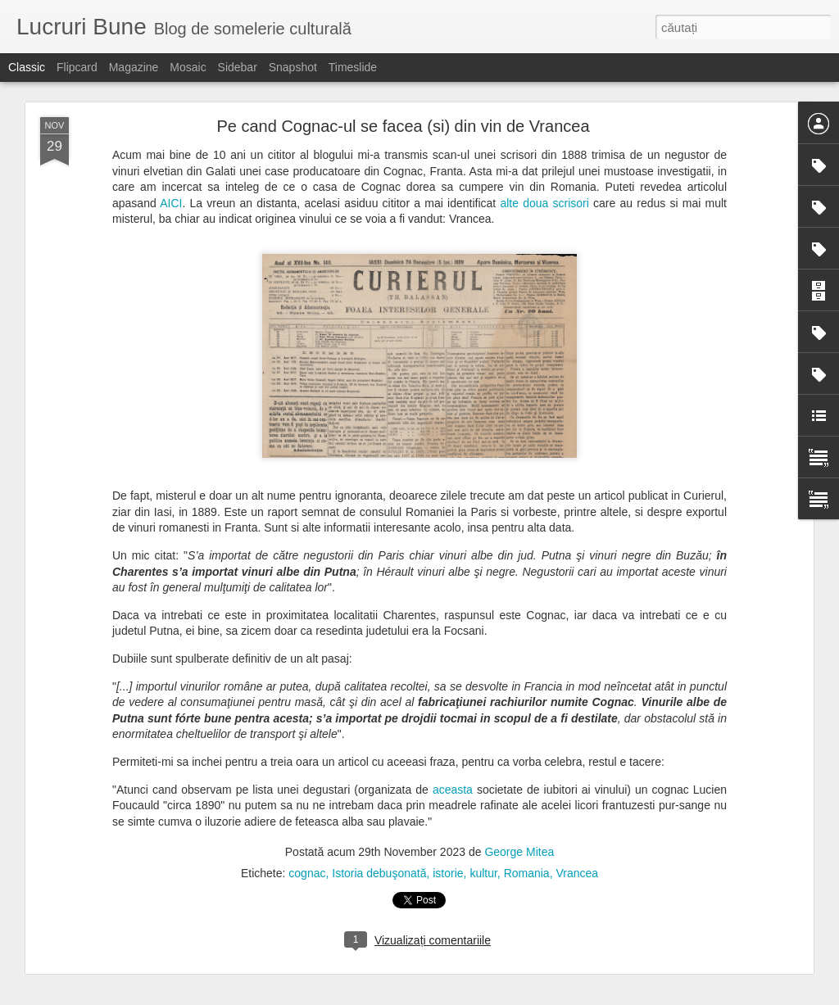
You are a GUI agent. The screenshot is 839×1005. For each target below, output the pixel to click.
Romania (527, 873)
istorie (448, 873)
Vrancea (577, 873)
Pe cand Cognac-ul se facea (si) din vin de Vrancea (402, 126)
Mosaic (188, 67)
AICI (171, 203)
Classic (26, 67)
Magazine (134, 67)
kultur (483, 873)
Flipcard (77, 67)
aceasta (453, 789)
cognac (306, 873)
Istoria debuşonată (379, 873)
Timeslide (353, 67)
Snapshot (293, 67)
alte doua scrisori (544, 203)
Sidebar (237, 67)
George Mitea (519, 851)
